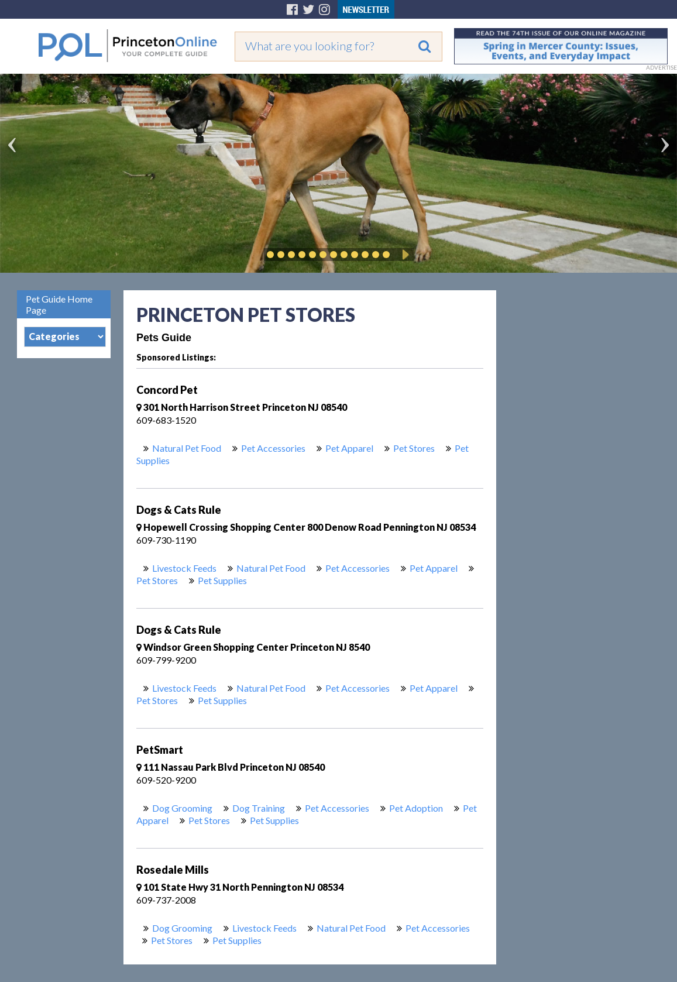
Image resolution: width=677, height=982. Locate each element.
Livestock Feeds (184, 568)
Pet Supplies (222, 580)
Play (403, 254)
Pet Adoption (416, 807)
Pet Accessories (273, 448)
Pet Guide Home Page (59, 304)
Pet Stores (414, 448)
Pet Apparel (349, 448)
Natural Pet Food (186, 448)
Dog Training (258, 807)
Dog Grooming (182, 807)
